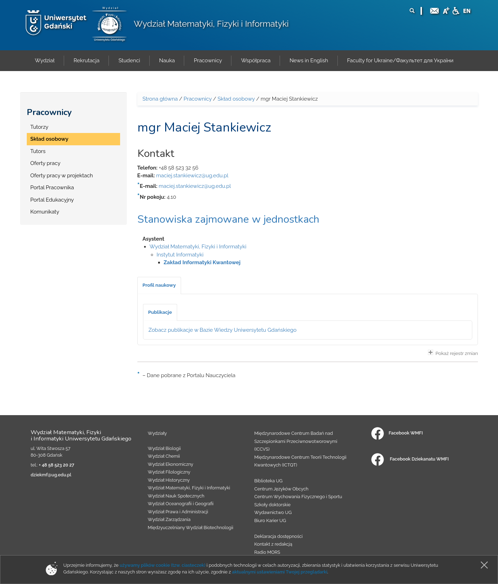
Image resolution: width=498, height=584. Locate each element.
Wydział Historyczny (169, 480)
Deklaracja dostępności (278, 536)
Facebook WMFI (397, 433)
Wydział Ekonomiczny (170, 464)
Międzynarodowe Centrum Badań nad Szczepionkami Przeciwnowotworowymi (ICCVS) (295, 441)
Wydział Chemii (164, 456)
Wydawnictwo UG (273, 512)
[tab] (159, 285)
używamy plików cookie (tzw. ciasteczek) (163, 565)
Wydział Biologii (164, 448)
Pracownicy (49, 112)
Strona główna (160, 99)
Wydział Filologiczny (169, 472)
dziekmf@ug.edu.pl (51, 474)
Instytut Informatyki (180, 255)
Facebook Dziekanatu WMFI (410, 459)
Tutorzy (39, 127)
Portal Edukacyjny (52, 200)
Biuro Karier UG (270, 520)
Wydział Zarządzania (169, 519)
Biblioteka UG (268, 480)
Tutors (37, 151)
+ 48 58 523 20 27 (56, 465)
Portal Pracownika (52, 187)
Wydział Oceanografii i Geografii (181, 503)
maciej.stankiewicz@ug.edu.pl (192, 175)
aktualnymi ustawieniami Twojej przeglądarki (279, 572)
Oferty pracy (45, 163)
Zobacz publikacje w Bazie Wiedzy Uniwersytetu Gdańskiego (223, 330)
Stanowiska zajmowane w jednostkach (228, 219)
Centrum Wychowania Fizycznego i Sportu (298, 496)
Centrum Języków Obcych (281, 488)
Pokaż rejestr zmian (453, 353)
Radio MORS (267, 552)
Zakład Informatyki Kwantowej (202, 262)
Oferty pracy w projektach (61, 175)
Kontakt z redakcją (273, 544)
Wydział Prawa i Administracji (178, 511)
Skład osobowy (49, 139)
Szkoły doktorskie (272, 504)
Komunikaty (44, 212)
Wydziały (157, 433)
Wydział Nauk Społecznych (176, 496)
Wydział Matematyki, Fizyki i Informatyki (211, 24)
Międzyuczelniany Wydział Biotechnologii (191, 527)
